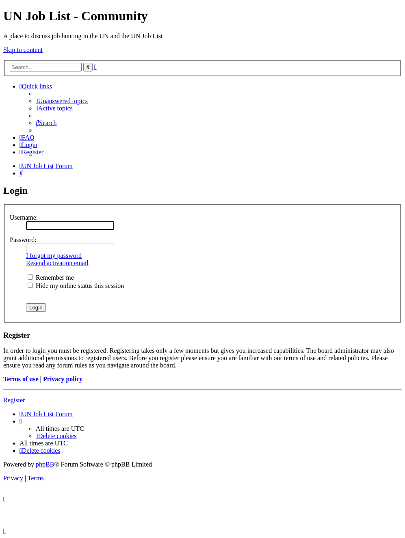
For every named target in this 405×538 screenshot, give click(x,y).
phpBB (45, 464)
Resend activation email (57, 262)
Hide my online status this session (76, 285)
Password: (23, 239)
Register (14, 400)
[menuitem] (62, 100)
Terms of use (21, 379)
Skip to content (23, 49)
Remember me (51, 277)
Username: (24, 217)
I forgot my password (54, 255)
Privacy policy (62, 379)
